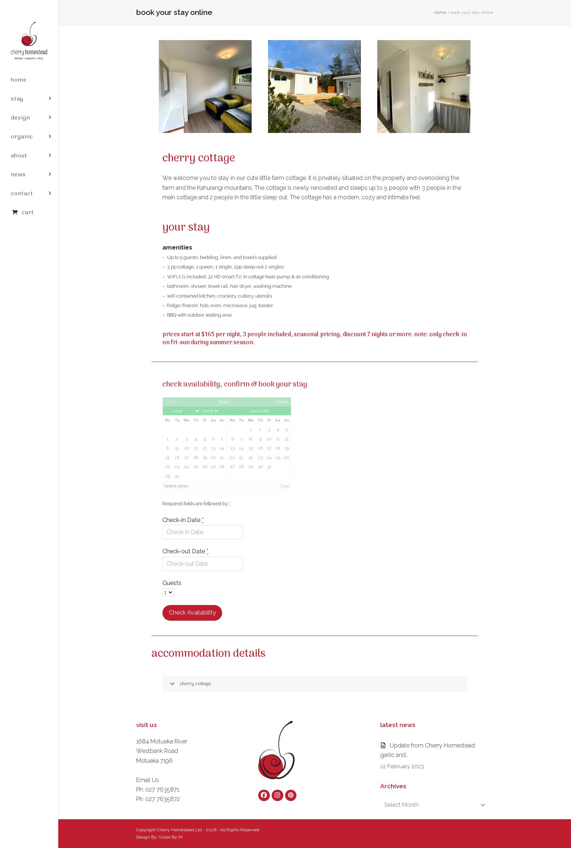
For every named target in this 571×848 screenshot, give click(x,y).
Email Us (147, 780)
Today (223, 401)
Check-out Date (185, 551)
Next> (282, 401)
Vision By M (170, 837)
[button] (29, 212)
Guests (171, 583)
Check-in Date (183, 520)
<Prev (171, 401)
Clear (285, 485)
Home (440, 12)
